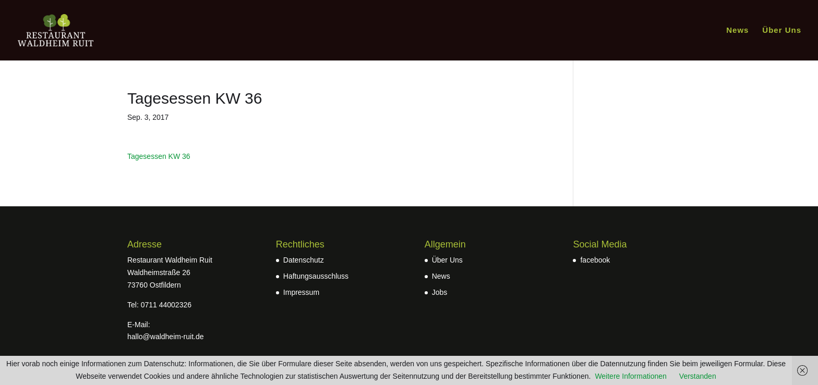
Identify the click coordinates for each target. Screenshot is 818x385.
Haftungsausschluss (315, 276)
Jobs (440, 292)
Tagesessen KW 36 (158, 156)
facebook (595, 260)
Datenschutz (303, 260)
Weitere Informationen (630, 376)
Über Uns (781, 30)
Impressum (301, 292)
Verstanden (697, 376)
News (737, 30)
